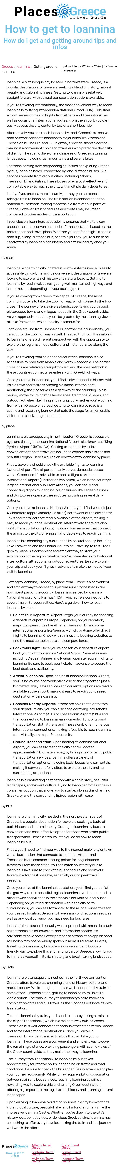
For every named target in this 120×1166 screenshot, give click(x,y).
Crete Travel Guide (70, 1146)
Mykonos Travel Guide (43, 1159)
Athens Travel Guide (41, 1146)
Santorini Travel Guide (43, 1153)
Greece (7, 66)
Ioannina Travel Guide (73, 1159)
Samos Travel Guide (71, 1153)
